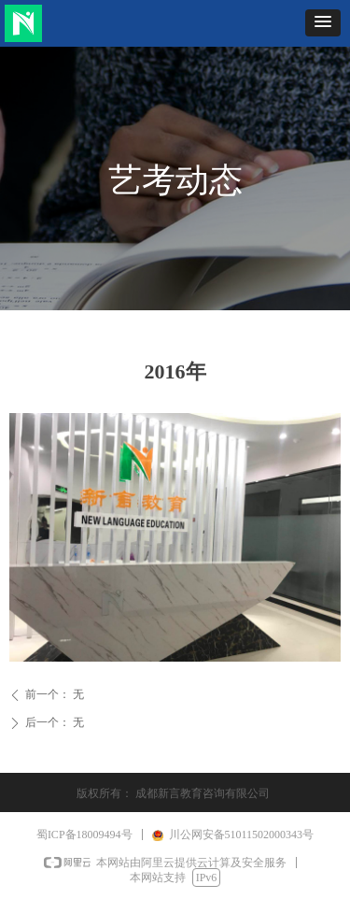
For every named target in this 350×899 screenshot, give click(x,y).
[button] (323, 22)
